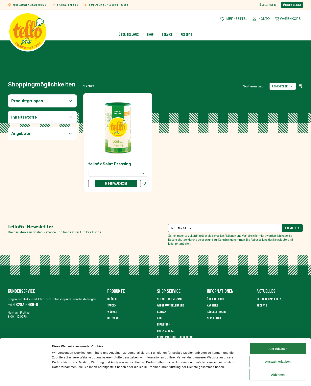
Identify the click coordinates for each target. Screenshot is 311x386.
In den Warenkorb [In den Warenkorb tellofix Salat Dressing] (116, 183)
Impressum (163, 324)
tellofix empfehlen (268, 299)
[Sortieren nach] (282, 86)
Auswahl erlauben (278, 350)
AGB (159, 318)
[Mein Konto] (261, 19)
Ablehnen (278, 363)
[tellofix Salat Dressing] (118, 142)
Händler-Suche (267, 4)
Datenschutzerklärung (182, 239)
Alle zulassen (277, 337)
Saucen (111, 305)
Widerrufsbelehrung (170, 305)
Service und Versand (170, 299)
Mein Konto (214, 318)
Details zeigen (211, 378)
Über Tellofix (129, 34)
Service (167, 34)
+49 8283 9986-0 (23, 304)
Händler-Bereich (291, 4)
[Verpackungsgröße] (117, 173)
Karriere (212, 305)
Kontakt (162, 311)
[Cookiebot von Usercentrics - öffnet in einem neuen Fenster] (25, 378)
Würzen (112, 311)
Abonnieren (292, 228)
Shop (150, 34)
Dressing (113, 318)
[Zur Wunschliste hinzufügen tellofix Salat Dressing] (143, 183)
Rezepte (186, 34)
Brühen (112, 299)
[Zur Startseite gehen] (28, 19)
